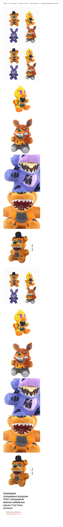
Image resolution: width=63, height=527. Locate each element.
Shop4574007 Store (16, 512)
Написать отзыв (17, 514)
